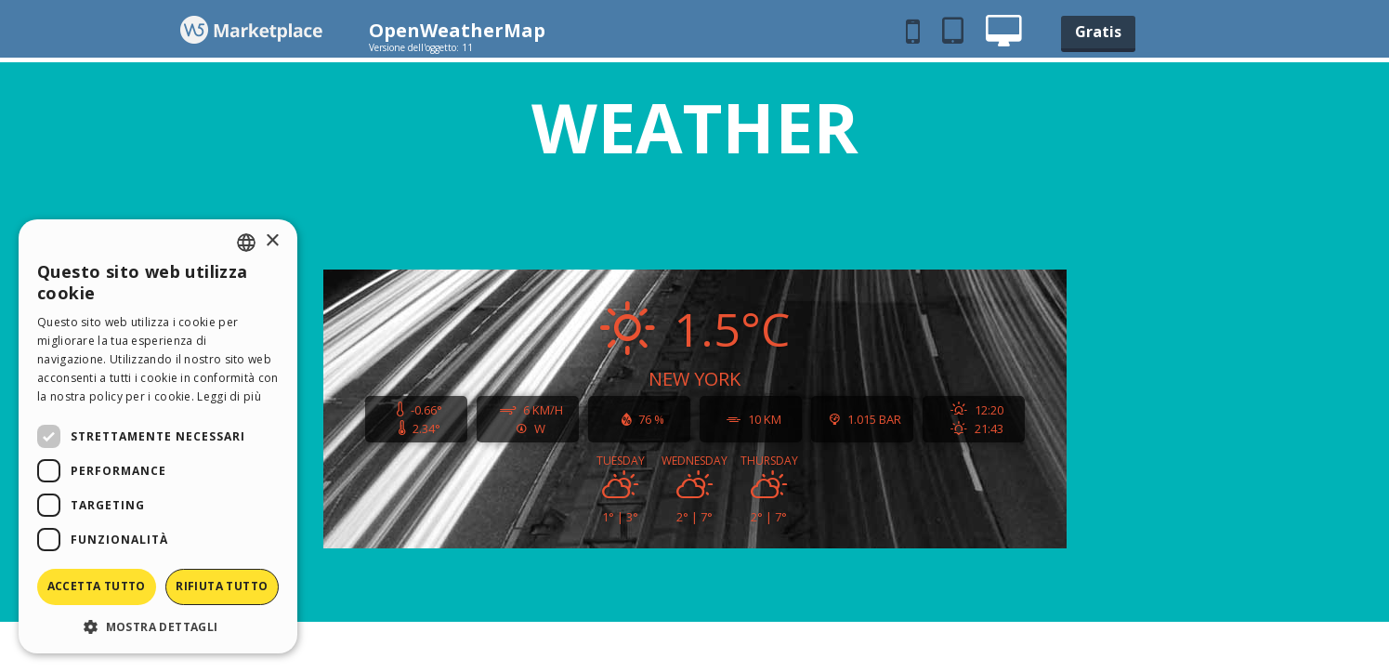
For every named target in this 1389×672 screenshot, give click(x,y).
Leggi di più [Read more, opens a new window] (229, 396)
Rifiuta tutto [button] (222, 586)
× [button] (272, 241)
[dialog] (158, 436)
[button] (158, 626)
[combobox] (246, 242)
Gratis (1098, 31)
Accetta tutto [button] (96, 586)
